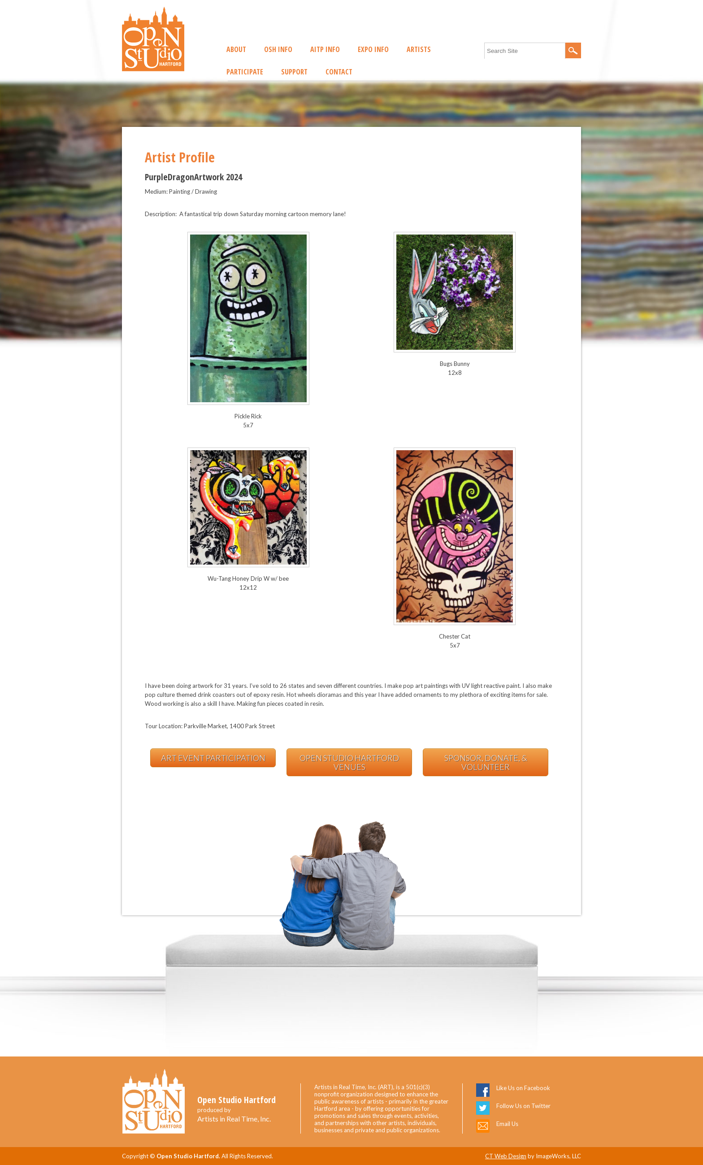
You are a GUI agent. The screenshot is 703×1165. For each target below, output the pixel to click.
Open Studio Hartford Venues (349, 762)
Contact (338, 72)
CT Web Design (505, 1156)
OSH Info (278, 49)
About (236, 49)
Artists (419, 49)
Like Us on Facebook (523, 1087)
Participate (244, 72)
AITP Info (325, 49)
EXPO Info (373, 49)
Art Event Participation (213, 758)
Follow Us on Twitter (523, 1105)
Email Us (507, 1123)
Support (294, 72)
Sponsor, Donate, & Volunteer (485, 762)
